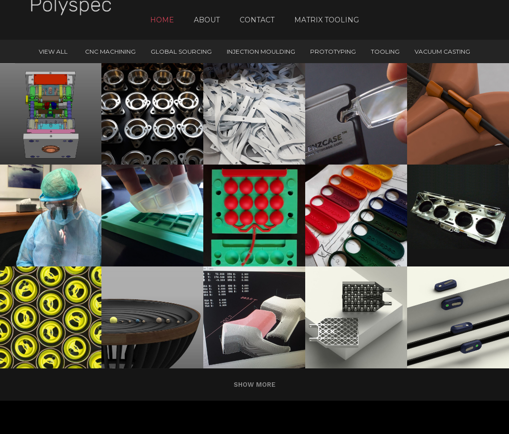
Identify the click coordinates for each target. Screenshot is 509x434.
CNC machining (110, 51)
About (207, 19)
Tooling (385, 51)
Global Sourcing (181, 51)
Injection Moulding (261, 51)
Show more (254, 384)
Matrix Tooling (326, 19)
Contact (257, 19)
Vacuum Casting (442, 51)
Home (162, 19)
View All (53, 51)
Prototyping (333, 51)
